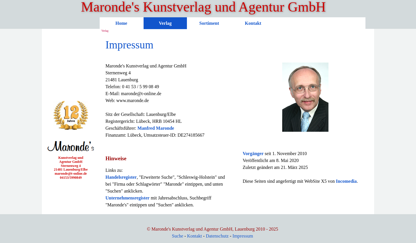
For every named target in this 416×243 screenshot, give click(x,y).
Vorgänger (253, 153)
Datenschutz (217, 235)
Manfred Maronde (156, 128)
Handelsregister (121, 177)
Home (121, 23)
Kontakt (253, 23)
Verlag (165, 23)
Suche (177, 235)
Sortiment (209, 23)
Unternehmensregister (127, 197)
